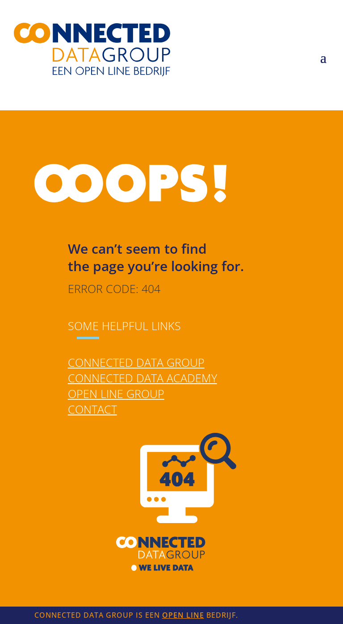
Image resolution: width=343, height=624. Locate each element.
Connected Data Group (136, 362)
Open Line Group (116, 393)
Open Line (183, 615)
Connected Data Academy (142, 377)
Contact (92, 409)
